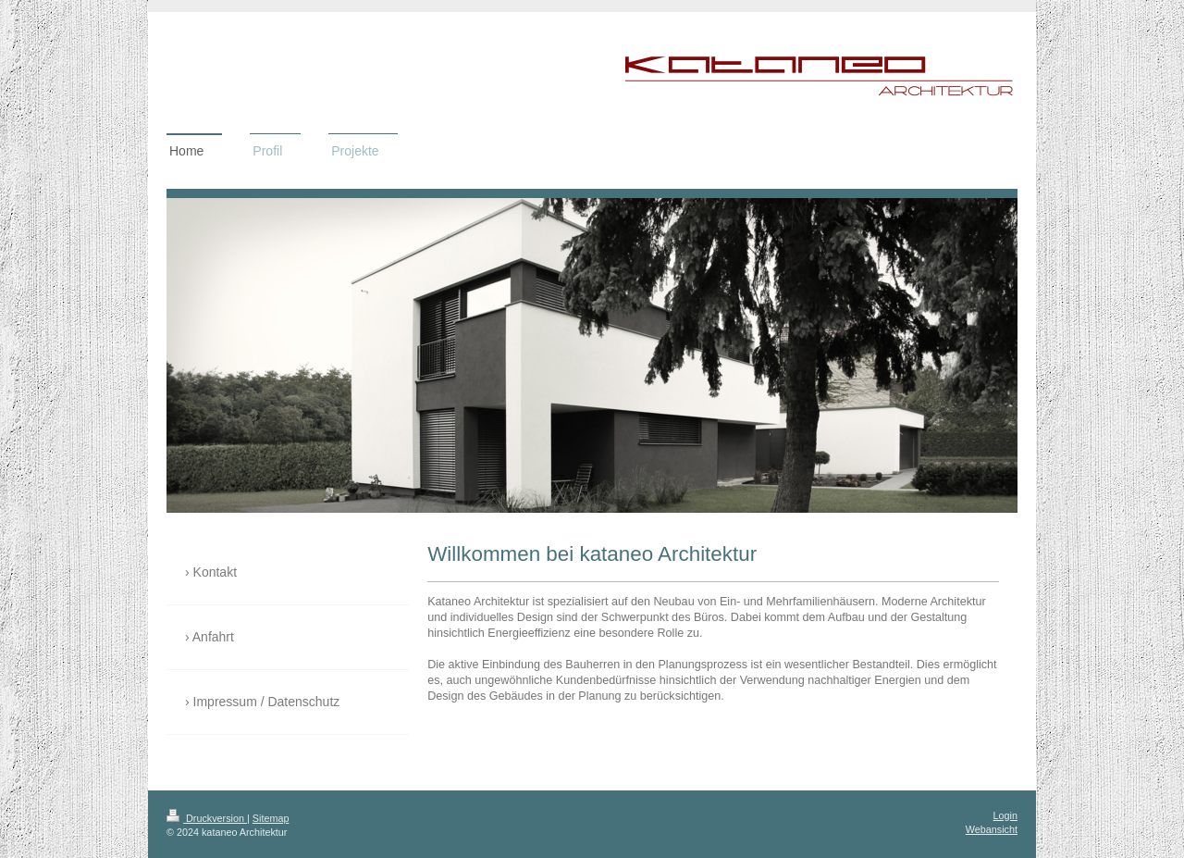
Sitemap (271, 818)
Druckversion (206, 818)
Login (1005, 815)
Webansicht (992, 829)
